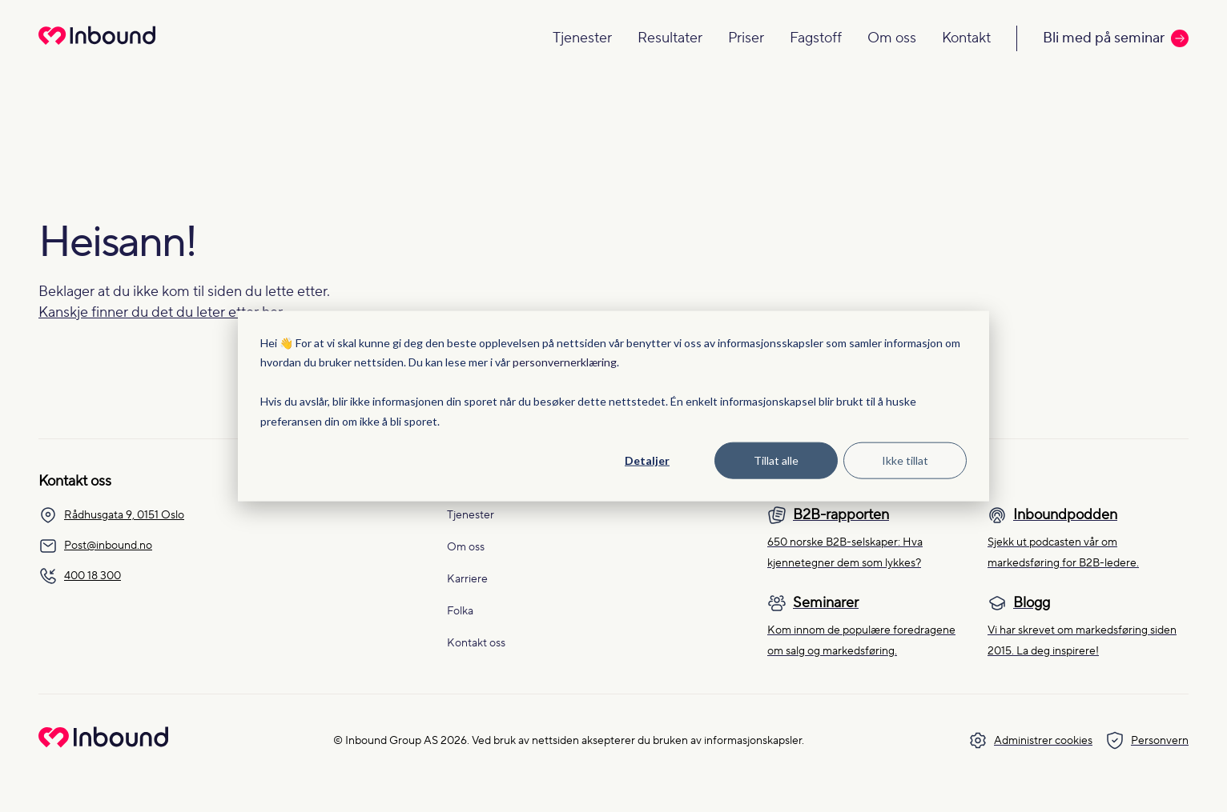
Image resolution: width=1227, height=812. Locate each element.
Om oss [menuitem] (466, 547)
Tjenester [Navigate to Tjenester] (582, 38)
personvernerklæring (565, 362)
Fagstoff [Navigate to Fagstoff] (816, 38)
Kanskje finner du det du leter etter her (160, 312)
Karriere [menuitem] (467, 579)
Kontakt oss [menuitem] (476, 643)
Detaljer (647, 460)
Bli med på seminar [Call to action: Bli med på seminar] (1116, 38)
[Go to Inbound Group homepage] (103, 743)
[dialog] (613, 406)
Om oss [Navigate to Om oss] (891, 38)
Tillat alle (776, 460)
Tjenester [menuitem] (470, 515)
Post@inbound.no (95, 545)
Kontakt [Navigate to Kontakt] (966, 38)
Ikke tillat (905, 460)
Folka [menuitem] (460, 611)
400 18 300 (79, 576)
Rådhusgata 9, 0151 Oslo (111, 515)
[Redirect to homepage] (96, 46)
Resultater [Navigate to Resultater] (670, 38)
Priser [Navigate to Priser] (746, 38)
